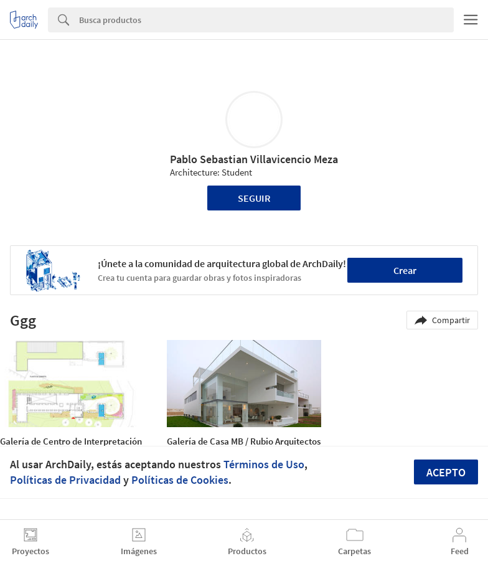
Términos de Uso (263, 464)
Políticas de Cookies (179, 480)
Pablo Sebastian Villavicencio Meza (254, 159)
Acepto (446, 472)
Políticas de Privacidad (65, 480)
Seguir (254, 198)
